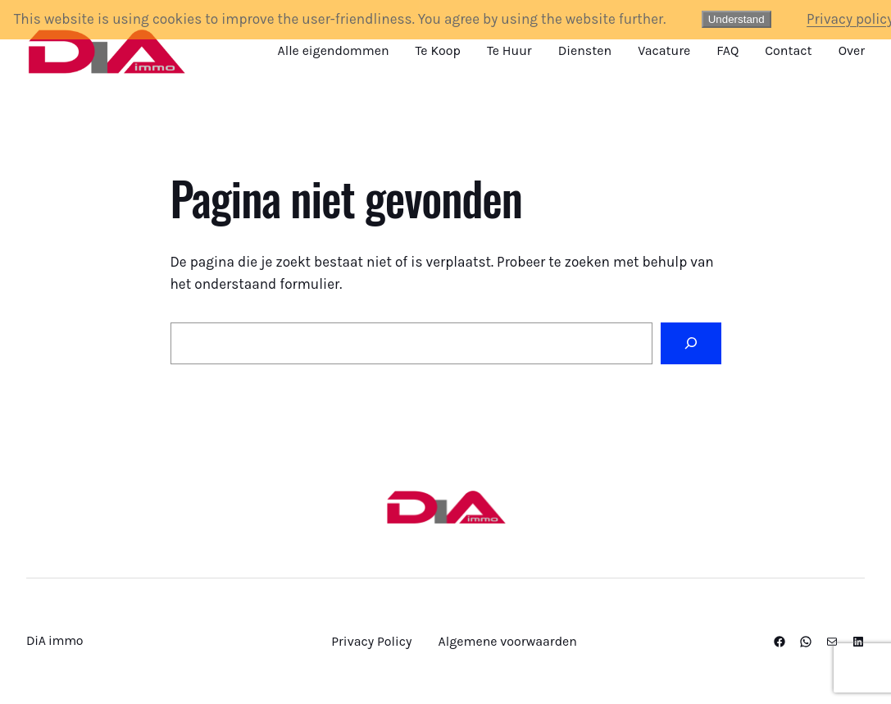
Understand (736, 19)
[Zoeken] (691, 343)
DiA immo (54, 640)
